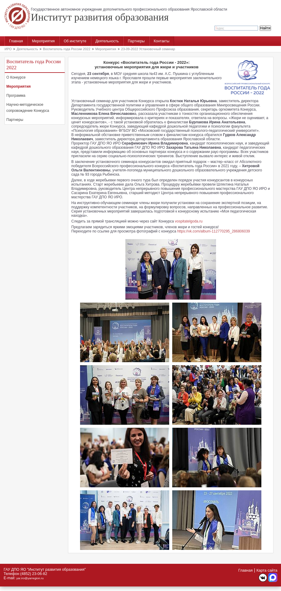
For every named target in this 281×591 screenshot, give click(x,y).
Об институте (75, 41)
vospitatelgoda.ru (188, 221)
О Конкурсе (16, 77)
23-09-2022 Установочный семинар (148, 49)
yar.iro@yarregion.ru (30, 578)
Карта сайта (267, 570)
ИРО (8, 49)
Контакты (162, 41)
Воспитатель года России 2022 (66, 49)
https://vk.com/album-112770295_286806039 (213, 231)
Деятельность (107, 41)
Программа (15, 95)
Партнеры (136, 41)
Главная (16, 41)
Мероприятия (43, 41)
